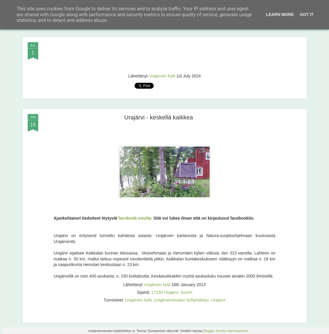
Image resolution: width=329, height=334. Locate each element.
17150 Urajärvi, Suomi (171, 292)
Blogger (208, 331)
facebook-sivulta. (135, 218)
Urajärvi (218, 300)
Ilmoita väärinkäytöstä (231, 331)
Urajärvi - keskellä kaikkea (158, 117)
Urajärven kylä (162, 76)
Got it (307, 14)
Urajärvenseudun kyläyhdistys (181, 300)
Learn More (280, 14)
